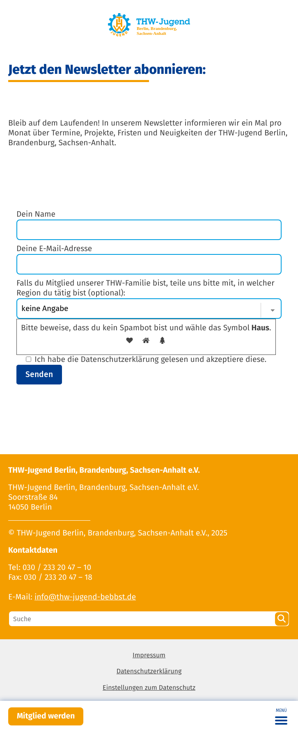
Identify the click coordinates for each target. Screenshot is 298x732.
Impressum (149, 655)
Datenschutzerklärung (149, 671)
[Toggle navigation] (281, 716)
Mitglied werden (46, 716)
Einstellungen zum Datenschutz (149, 688)
